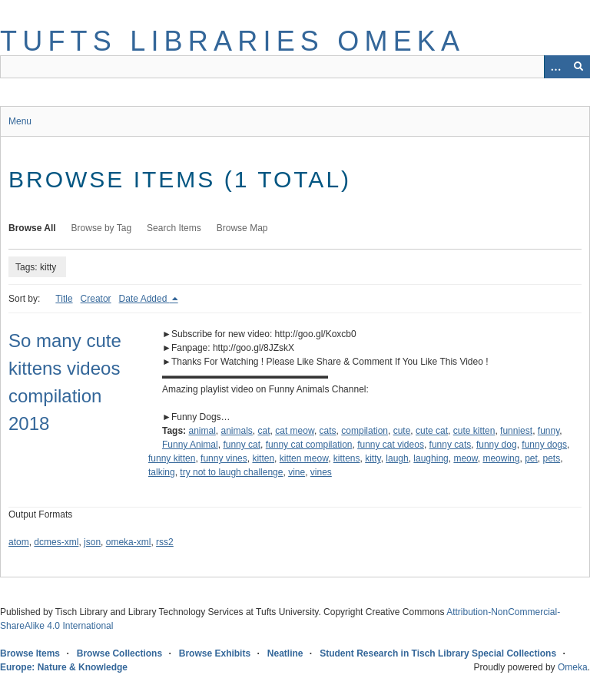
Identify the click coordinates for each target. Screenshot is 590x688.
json (92, 542)
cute (402, 430)
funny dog (496, 444)
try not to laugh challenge (231, 472)
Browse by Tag (101, 228)
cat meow (294, 430)
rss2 (165, 542)
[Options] (555, 66)
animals (237, 430)
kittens (346, 458)
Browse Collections (119, 653)
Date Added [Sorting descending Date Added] (144, 298)
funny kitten (171, 458)
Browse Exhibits (214, 653)
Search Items (174, 228)
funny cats (450, 444)
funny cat (241, 444)
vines (321, 472)
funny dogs (544, 444)
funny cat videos (390, 444)
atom (18, 542)
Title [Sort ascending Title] (63, 298)
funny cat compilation (309, 444)
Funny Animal (190, 444)
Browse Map (242, 228)
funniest (516, 430)
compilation (364, 430)
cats (328, 430)
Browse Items (30, 653)
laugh (397, 458)
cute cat (432, 430)
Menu (19, 121)
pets (552, 458)
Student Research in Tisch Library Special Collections (438, 653)
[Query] (295, 66)
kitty (372, 458)
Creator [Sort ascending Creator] (96, 298)
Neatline (285, 653)
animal (201, 430)
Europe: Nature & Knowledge (64, 667)
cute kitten (474, 430)
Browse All (32, 228)
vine (296, 472)
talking (161, 472)
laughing (430, 458)
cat (264, 430)
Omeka (573, 667)
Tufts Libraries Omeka (232, 41)
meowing (500, 458)
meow (465, 458)
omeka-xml (128, 542)
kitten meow (304, 458)
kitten (263, 458)
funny (548, 430)
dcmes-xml (56, 542)
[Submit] (578, 66)
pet (531, 458)
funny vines (224, 458)
